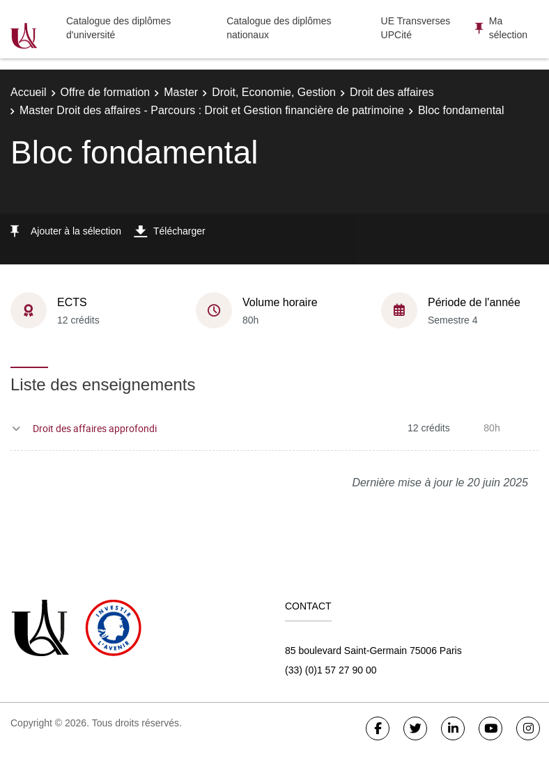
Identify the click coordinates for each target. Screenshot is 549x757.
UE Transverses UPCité (416, 27)
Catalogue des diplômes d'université (118, 27)
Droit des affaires (392, 92)
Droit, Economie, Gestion (274, 92)
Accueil (28, 92)
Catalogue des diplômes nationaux (278, 27)
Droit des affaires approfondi (95, 428)
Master (181, 92)
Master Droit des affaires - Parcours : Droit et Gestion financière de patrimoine (212, 110)
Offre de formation (105, 92)
